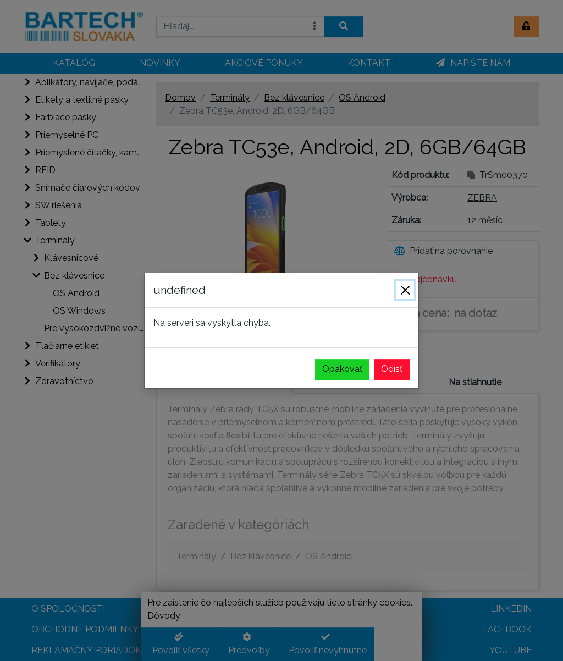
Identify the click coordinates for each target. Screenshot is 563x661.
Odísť (391, 369)
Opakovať (342, 369)
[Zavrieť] (405, 290)
